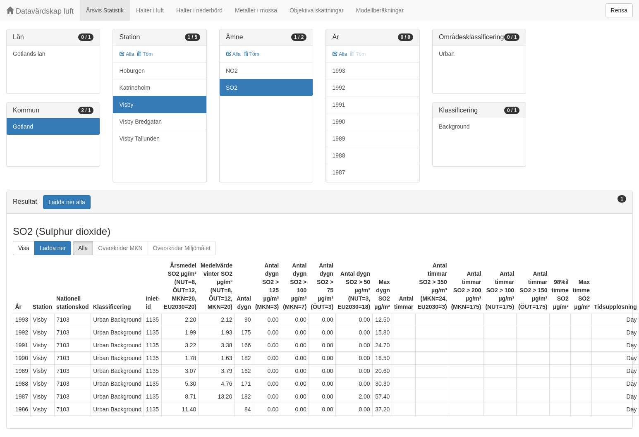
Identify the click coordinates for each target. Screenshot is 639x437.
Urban (447, 53)
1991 (338, 104)
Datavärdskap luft (40, 11)
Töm (144, 54)
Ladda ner (53, 248)
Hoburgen (132, 70)
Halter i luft (150, 10)
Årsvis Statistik (105, 10)
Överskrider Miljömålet (182, 248)
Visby (126, 104)
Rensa (619, 10)
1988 (338, 155)
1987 (338, 172)
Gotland (23, 126)
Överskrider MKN (120, 248)
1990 (338, 121)
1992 (338, 87)
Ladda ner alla (66, 202)
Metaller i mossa (256, 10)
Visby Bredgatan (140, 121)
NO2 (232, 70)
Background (454, 126)
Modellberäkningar (380, 10)
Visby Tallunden (139, 138)
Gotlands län (29, 53)
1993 (338, 70)
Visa (23, 248)
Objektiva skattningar (317, 10)
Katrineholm (134, 87)
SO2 (231, 87)
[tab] (319, 202)
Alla (127, 54)
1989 (338, 138)
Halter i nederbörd (199, 10)
